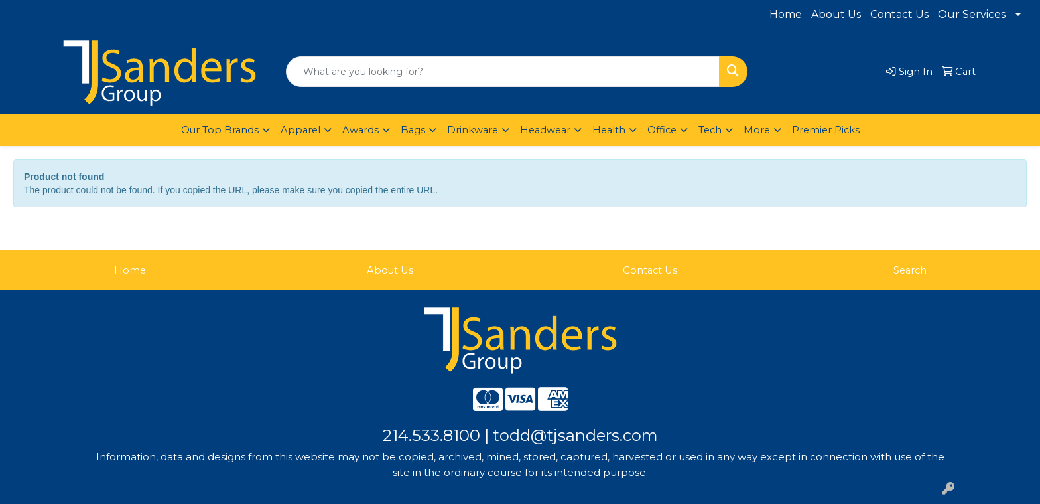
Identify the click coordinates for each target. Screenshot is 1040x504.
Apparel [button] (300, 130)
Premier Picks (826, 130)
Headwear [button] (545, 130)
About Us (836, 14)
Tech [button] (710, 130)
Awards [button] (360, 130)
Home (785, 14)
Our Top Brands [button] (220, 130)
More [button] (757, 130)
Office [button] (662, 130)
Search (910, 270)
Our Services (972, 14)
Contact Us (899, 14)
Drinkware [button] (472, 130)
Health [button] (608, 130)
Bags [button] (413, 130)
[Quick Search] (503, 71)
